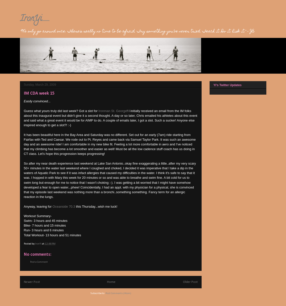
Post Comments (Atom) (118, 293)
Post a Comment (39, 262)
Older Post (190, 282)
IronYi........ (35, 19)
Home (111, 282)
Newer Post (32, 282)
